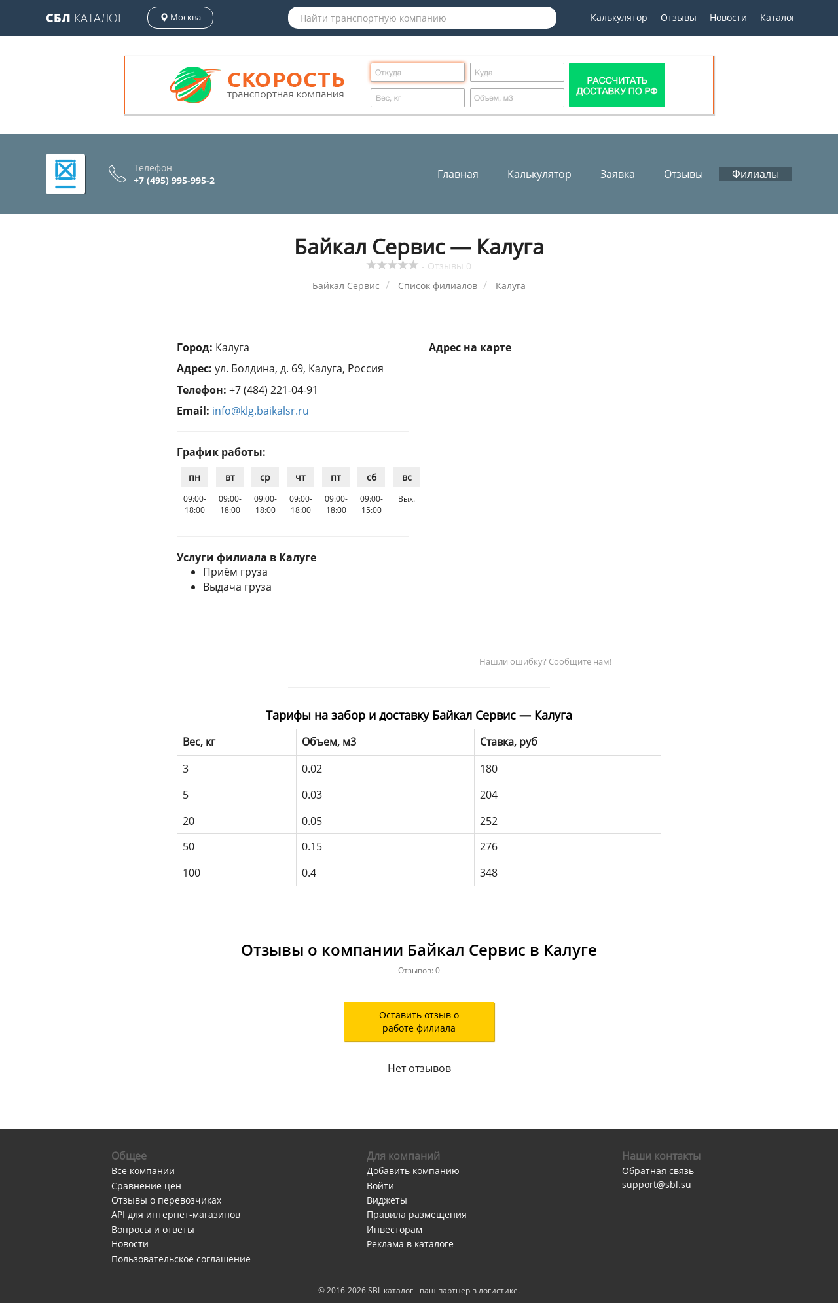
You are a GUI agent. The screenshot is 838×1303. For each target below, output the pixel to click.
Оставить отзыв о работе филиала (419, 1021)
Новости (728, 17)
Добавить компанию (413, 1170)
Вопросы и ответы (152, 1229)
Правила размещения (417, 1214)
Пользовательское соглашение (181, 1259)
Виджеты (387, 1200)
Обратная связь (658, 1170)
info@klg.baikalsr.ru (260, 411)
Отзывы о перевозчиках (166, 1200)
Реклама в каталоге (410, 1244)
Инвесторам (394, 1229)
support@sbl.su (656, 1184)
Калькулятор (619, 17)
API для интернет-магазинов (175, 1214)
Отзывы (679, 17)
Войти (380, 1185)
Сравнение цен (146, 1185)
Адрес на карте (470, 347)
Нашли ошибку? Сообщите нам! (545, 661)
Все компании (143, 1170)
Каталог (85, 18)
